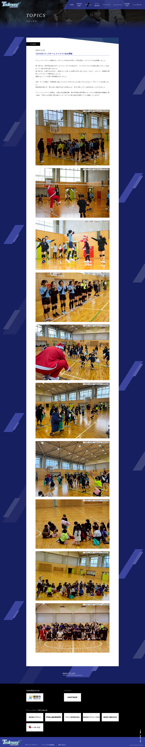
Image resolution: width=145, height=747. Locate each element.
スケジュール (117, 5)
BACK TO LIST (69, 673)
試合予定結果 (79, 4)
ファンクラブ (107, 5)
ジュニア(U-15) (137, 5)
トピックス (88, 5)
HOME (72, 5)
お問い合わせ (62, 745)
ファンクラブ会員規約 (47, 745)
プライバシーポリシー (31, 745)
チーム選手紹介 (97, 4)
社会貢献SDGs (127, 4)
